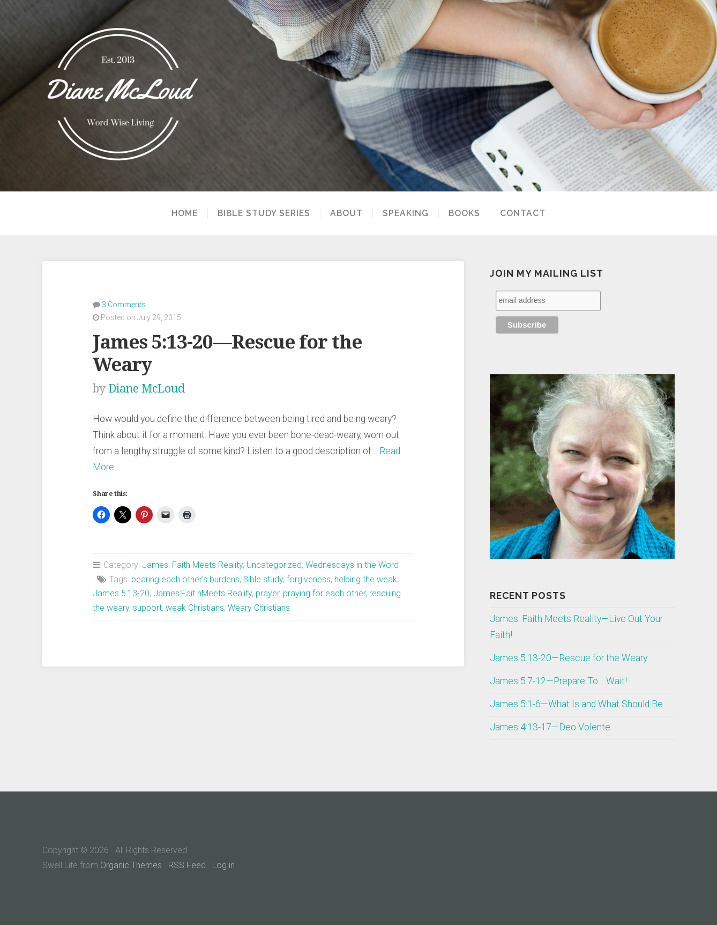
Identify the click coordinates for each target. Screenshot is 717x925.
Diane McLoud (146, 388)
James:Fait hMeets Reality (202, 593)
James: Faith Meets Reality (192, 565)
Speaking (406, 213)
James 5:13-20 (121, 593)
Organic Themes (131, 865)
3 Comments (124, 304)
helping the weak (365, 579)
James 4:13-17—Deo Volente (550, 727)
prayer (267, 593)
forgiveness (309, 579)
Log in (223, 865)
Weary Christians (259, 608)
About (346, 213)
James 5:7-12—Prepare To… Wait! (558, 681)
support (147, 608)
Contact (523, 213)
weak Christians (195, 608)
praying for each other (324, 593)
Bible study (263, 579)
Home (184, 213)
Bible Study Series (264, 213)
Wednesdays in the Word (352, 565)
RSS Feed (187, 865)
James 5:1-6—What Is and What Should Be (576, 704)
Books (464, 213)
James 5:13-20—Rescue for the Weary (568, 658)
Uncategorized (274, 565)
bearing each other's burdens (185, 579)
